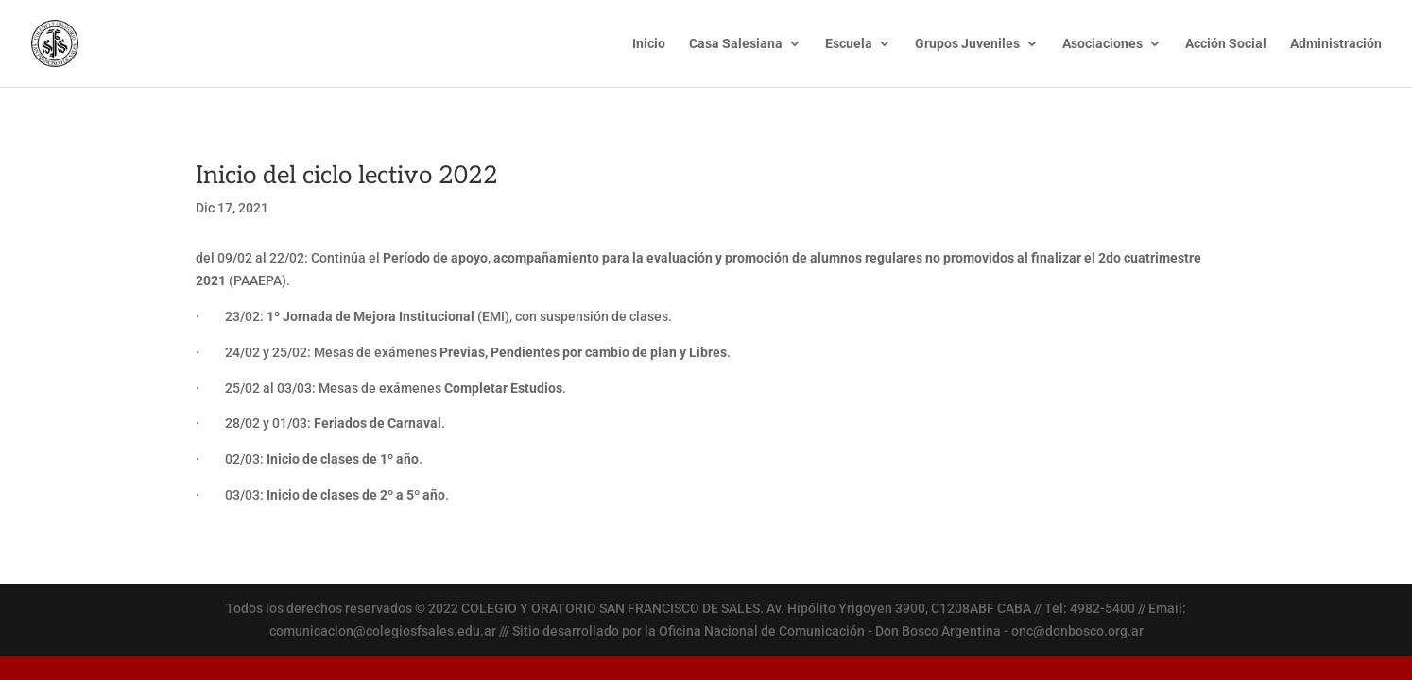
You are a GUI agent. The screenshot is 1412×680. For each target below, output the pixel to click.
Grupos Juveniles (967, 44)
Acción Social (1225, 44)
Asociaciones (1102, 44)
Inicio (648, 44)
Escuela (848, 44)
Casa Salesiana (736, 44)
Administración (1336, 44)
